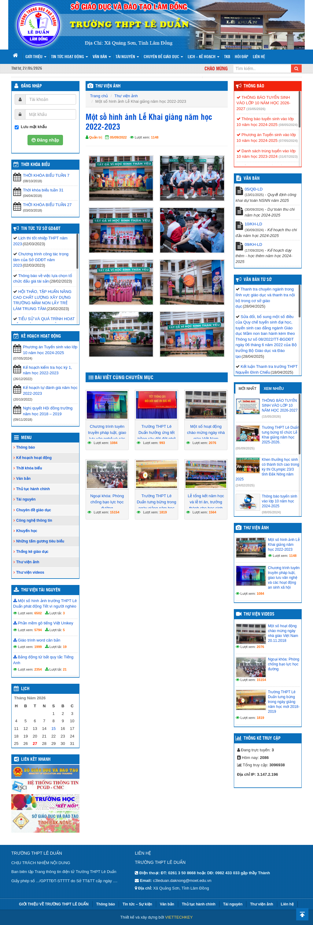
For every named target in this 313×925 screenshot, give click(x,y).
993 (162, 443)
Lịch (25, 689)
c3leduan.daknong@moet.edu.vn (182, 880)
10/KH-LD (253, 224)
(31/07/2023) (288, 156)
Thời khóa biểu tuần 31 (43, 190)
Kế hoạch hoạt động (41, 336)
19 (65, 647)
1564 (212, 512)
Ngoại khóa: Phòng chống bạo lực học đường (107, 502)
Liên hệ (259, 57)
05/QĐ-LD (254, 189)
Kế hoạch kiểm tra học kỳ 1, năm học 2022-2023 (47, 370)
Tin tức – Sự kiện (137, 904)
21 (65, 669)
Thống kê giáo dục (32, 551)
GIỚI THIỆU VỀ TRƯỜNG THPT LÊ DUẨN (54, 904)
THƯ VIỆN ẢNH (107, 86)
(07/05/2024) (288, 140)
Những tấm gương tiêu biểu (40, 541)
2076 (212, 443)
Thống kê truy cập (262, 738)
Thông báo (25, 447)
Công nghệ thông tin (34, 520)
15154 (115, 512)
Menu (26, 438)
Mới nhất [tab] (247, 389)
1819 (163, 512)
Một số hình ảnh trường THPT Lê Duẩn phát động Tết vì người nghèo (45, 603)
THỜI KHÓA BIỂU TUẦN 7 (46, 175)
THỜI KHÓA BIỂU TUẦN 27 (47, 204)
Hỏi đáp (241, 57)
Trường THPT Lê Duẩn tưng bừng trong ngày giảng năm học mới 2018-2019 (156, 505)
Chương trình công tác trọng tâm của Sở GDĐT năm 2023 (40, 260)
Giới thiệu (35, 57)
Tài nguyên (127, 57)
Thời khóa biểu (29, 468)
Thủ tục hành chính (33, 489)
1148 (154, 137)
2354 (38, 669)
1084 (113, 443)
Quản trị (95, 137)
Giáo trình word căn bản (36, 640)
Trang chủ (99, 96)
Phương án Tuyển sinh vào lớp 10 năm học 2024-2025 (50, 350)
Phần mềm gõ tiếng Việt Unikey (43, 623)
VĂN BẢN (252, 178)
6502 (38, 613)
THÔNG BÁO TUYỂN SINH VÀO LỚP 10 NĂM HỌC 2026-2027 (264, 103)
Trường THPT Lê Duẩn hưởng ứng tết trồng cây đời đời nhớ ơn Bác (156, 435)
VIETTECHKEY (179, 917)
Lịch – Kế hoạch (203, 57)
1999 (38, 647)
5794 (38, 630)
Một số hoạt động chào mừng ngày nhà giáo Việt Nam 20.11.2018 (206, 435)
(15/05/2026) (255, 109)
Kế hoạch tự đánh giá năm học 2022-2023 (50, 390)
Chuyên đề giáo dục (163, 57)
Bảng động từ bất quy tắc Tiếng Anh (43, 660)
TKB (227, 57)
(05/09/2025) (245, 448)
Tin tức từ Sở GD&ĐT (41, 229)
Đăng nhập (31, 86)
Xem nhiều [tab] (274, 389)
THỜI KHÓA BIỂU (35, 165)
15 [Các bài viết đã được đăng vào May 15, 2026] (53, 728)
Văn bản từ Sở (257, 280)
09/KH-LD (253, 244)
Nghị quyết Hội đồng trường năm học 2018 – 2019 (47, 411)
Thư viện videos (30, 572)
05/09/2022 (118, 137)
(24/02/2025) (245, 485)
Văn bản (102, 57)
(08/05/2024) (288, 125)
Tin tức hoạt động (69, 57)
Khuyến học (26, 531)
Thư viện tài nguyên (40, 590)
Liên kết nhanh (35, 759)
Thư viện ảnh (126, 96)
